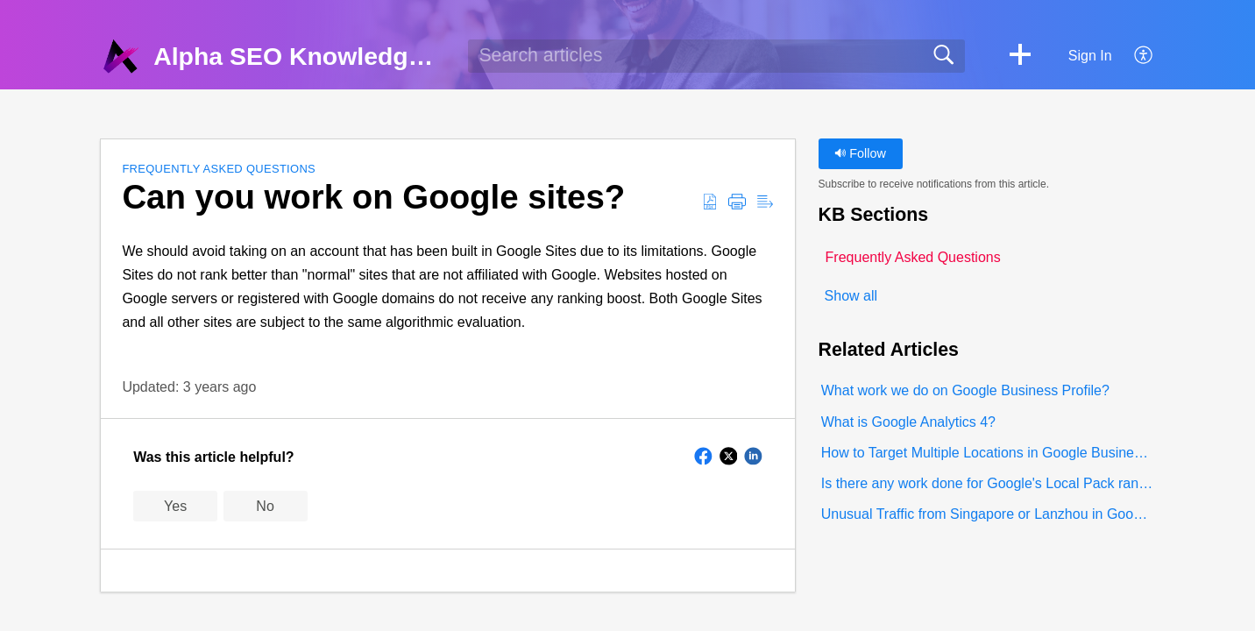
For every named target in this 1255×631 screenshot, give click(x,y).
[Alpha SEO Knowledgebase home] (121, 56)
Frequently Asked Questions (219, 168)
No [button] (264, 506)
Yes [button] (175, 506)
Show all (851, 295)
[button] (1020, 56)
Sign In (1090, 55)
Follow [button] (860, 153)
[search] (716, 56)
